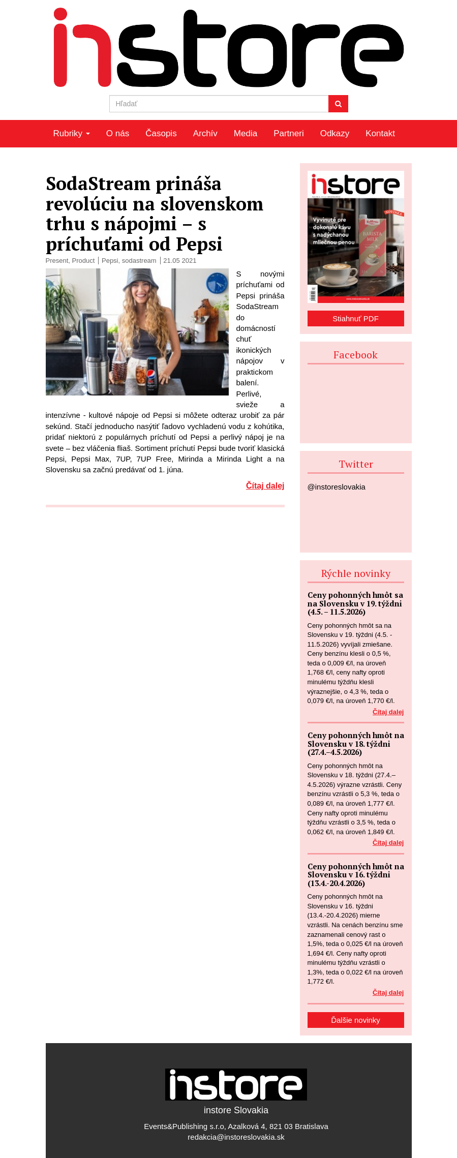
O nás (117, 133)
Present (57, 260)
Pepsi (110, 260)
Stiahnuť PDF (355, 318)
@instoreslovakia (336, 486)
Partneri (288, 133)
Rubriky (71, 133)
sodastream (139, 260)
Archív (205, 133)
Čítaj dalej (265, 485)
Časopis (160, 133)
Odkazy (335, 133)
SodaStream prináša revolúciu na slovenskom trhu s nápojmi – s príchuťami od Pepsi (154, 213)
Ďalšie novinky (355, 1020)
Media (245, 133)
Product (83, 260)
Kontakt (380, 133)
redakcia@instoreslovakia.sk (236, 1137)
